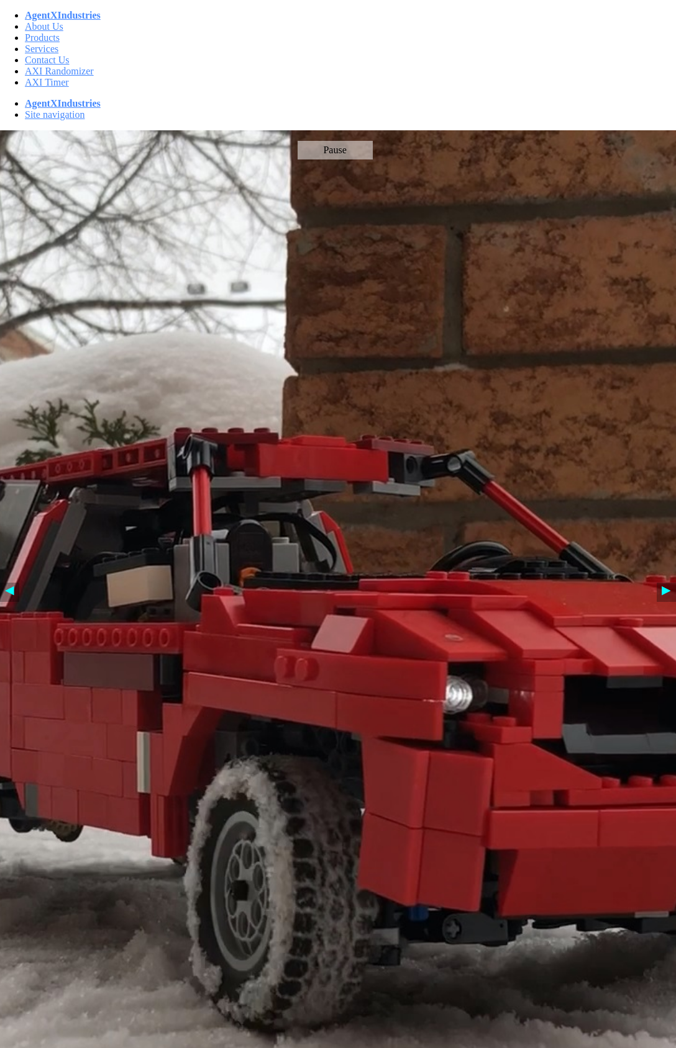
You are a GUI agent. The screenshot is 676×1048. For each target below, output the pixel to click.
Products (42, 37)
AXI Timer (47, 82)
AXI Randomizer (59, 71)
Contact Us (47, 60)
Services (41, 48)
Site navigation (54, 114)
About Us (44, 26)
